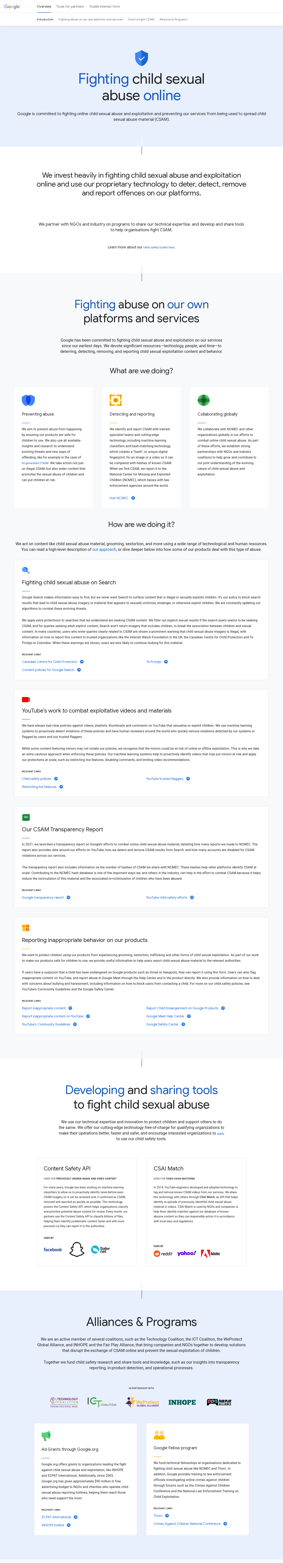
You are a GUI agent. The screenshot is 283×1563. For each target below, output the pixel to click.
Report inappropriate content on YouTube (56, 1016)
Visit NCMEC (122, 498)
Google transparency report (46, 898)
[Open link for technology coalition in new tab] (64, 1402)
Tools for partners (70, 7)
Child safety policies (40, 779)
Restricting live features (42, 787)
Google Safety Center (165, 1024)
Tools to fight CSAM (141, 19)
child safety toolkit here (158, 247)
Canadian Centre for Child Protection (53, 662)
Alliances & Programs (173, 19)
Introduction (45, 19)
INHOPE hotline (56, 1525)
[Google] (12, 6)
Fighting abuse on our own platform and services (91, 19)
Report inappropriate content (47, 1008)
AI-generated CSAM (35, 463)
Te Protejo (157, 662)
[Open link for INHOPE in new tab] (182, 1402)
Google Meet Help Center (168, 1016)
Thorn (161, 1516)
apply (220, 1133)
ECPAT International (59, 1517)
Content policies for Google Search (51, 670)
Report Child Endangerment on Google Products (185, 1008)
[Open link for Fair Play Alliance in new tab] (219, 1402)
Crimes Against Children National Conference (190, 1524)
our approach (104, 549)
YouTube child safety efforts (170, 898)
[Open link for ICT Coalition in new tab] (102, 1402)
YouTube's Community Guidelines (49, 1024)
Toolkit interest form (104, 7)
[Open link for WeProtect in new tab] (142, 1402)
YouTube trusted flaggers (168, 779)
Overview (44, 7)
